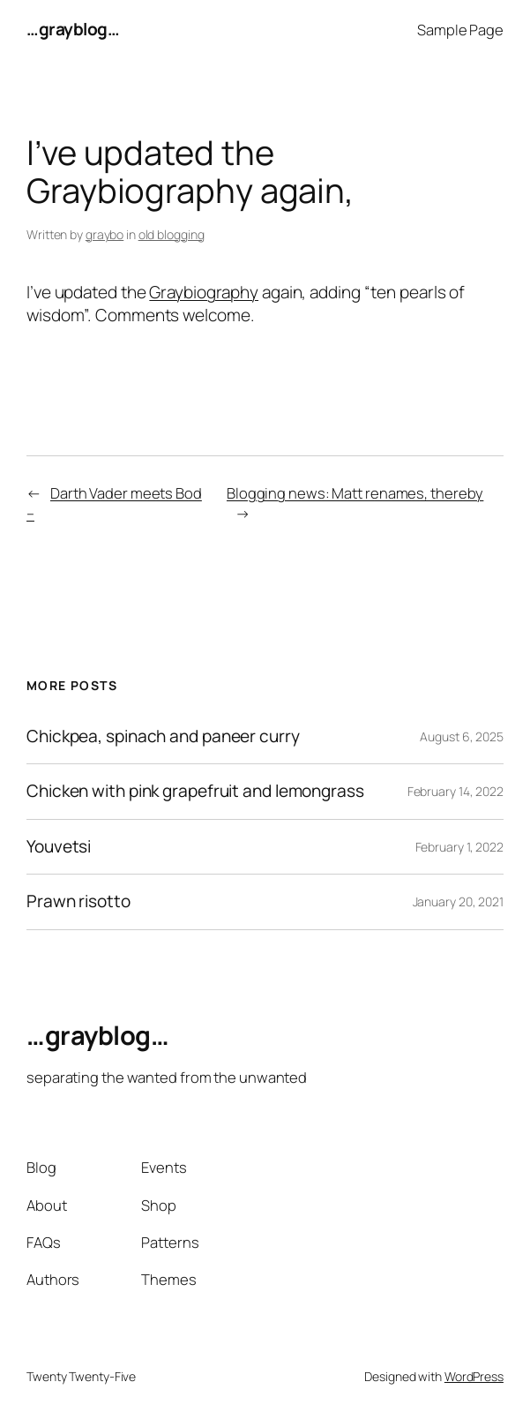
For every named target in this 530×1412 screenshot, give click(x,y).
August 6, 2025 (462, 736)
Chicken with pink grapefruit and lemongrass (195, 791)
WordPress (474, 1376)
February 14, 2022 (455, 791)
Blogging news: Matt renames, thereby (355, 493)
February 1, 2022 (459, 846)
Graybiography (203, 292)
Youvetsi (58, 846)
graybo (104, 234)
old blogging (171, 234)
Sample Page (460, 29)
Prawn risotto (78, 901)
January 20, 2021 (458, 901)
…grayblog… (72, 29)
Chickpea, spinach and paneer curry (163, 736)
